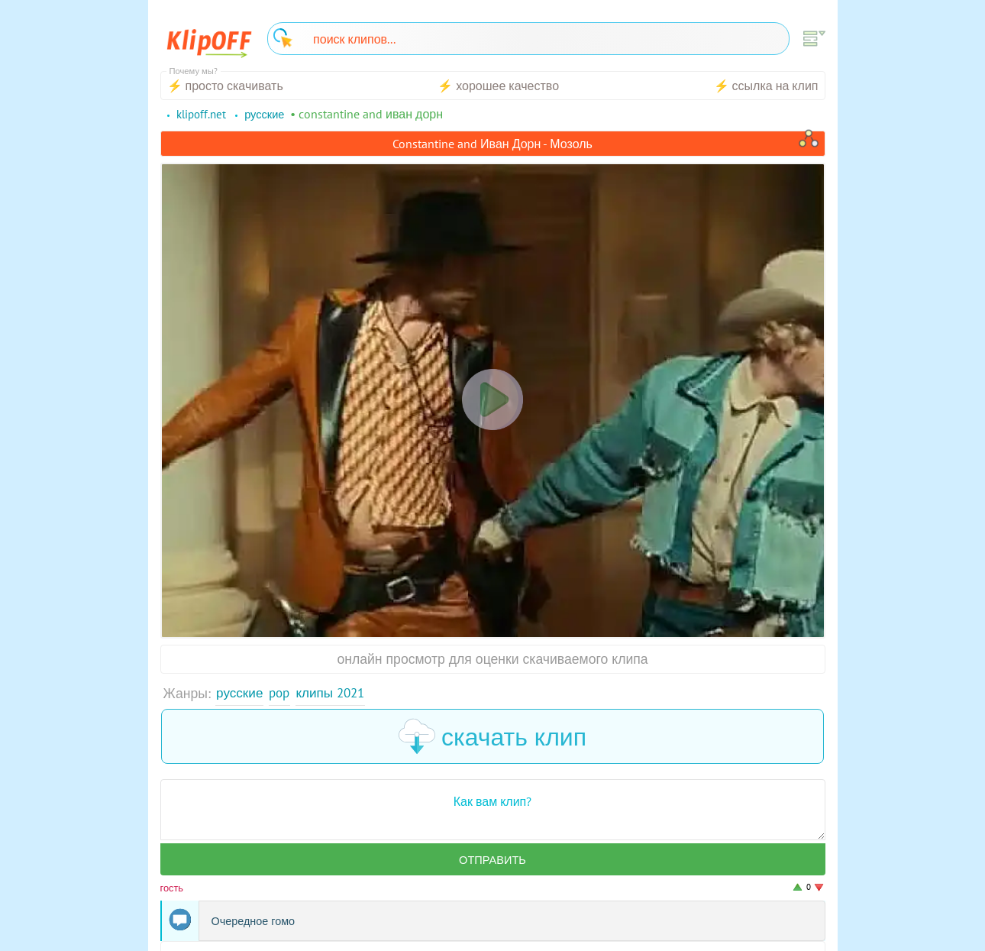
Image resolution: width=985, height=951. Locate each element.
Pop (281, 693)
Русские (240, 693)
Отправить (492, 861)
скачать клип (492, 737)
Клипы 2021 (335, 693)
